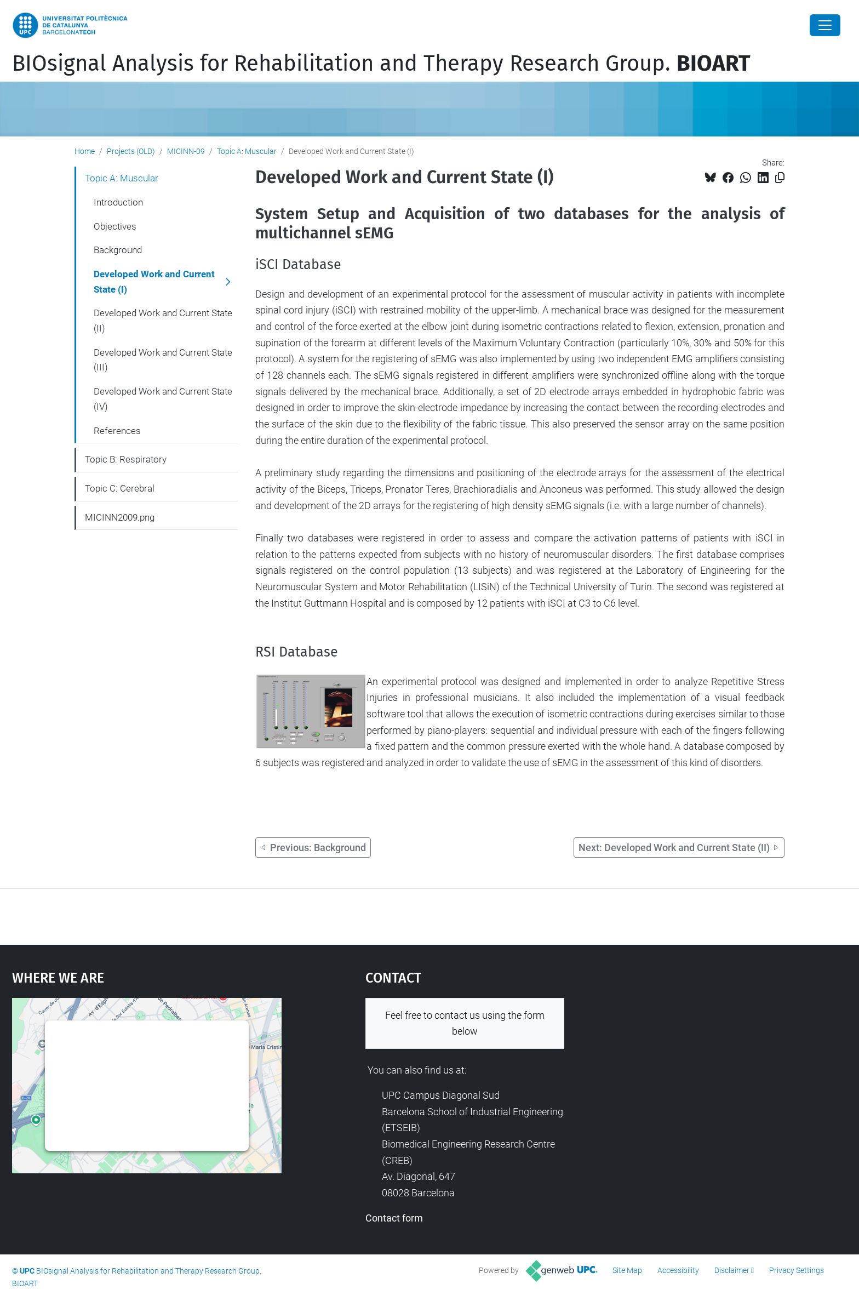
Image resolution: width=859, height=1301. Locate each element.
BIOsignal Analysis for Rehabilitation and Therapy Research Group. (381, 63)
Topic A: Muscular (247, 151)
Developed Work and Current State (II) (163, 320)
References (117, 430)
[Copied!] (779, 178)
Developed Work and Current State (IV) (163, 399)
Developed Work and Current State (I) (154, 282)
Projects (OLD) (131, 151)
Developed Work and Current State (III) (163, 360)
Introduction (118, 202)
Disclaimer (731, 1270)
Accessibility (678, 1270)
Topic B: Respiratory (126, 459)
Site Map (627, 1270)
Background (118, 249)
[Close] (825, 25)
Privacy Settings (796, 1270)
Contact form (394, 1218)
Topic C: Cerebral (119, 488)
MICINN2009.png (119, 517)
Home (85, 151)
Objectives (115, 226)
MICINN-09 (186, 151)
